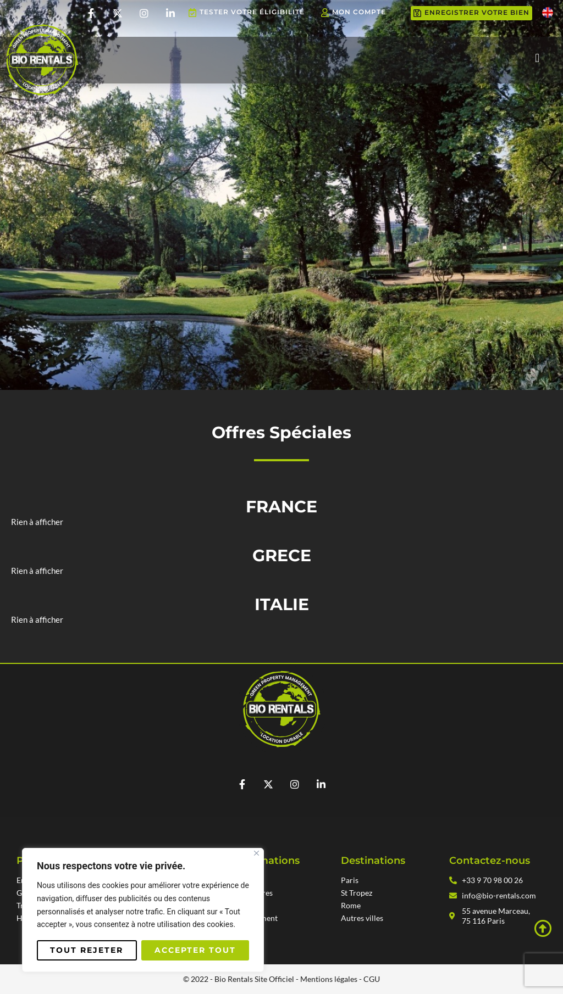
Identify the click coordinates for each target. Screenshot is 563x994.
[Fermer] (256, 853)
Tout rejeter (86, 950)
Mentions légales (328, 979)
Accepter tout (195, 950)
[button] (537, 58)
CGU (371, 979)
